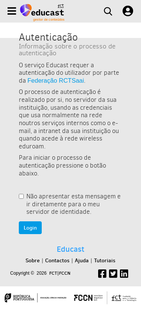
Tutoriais (104, 260)
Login (30, 227)
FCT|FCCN (59, 273)
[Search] (108, 11)
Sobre (33, 260)
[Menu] (12, 11)
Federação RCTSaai (55, 80)
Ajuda (82, 260)
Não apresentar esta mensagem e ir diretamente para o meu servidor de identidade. (70, 204)
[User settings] (127, 11)
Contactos (57, 260)
